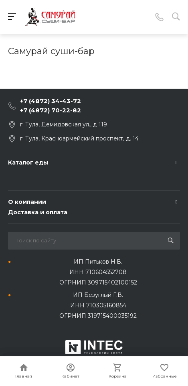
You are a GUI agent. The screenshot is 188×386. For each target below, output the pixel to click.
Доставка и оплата (37, 212)
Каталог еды (28, 162)
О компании (27, 201)
